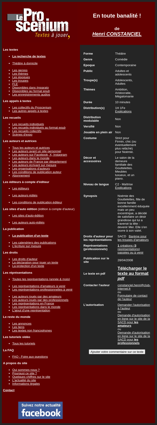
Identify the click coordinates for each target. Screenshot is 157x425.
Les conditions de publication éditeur (37, 202)
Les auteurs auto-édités (28, 222)
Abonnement (21, 175)
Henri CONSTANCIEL (117, 34)
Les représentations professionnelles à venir (42, 289)
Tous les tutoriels (23, 343)
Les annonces (21, 323)
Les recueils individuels (28, 124)
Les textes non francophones (32, 330)
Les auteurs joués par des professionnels (40, 300)
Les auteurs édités (24, 195)
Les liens (18, 327)
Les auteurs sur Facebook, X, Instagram (39, 154)
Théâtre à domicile (25, 63)
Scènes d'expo (22, 134)
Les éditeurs (20, 188)
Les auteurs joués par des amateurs (37, 296)
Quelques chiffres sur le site (31, 376)
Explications (123, 111)
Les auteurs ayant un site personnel (36, 151)
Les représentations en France (33, 303)
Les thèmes (20, 73)
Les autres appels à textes (30, 111)
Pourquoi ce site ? (24, 373)
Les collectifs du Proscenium (31, 107)
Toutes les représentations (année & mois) (41, 279)
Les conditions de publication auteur (37, 172)
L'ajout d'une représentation (31, 310)
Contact (9, 390)
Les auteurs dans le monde (30, 158)
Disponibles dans (30, 87)
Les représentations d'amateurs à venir (38, 286)
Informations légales (26, 383)
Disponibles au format (31, 91)
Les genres (20, 70)
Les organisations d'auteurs (31, 168)
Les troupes (20, 80)
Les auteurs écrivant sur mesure (34, 165)
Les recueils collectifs (26, 131)
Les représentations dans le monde (36, 307)
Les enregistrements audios (31, 94)
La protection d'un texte (28, 266)
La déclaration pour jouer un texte (35, 262)
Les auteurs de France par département (39, 161)
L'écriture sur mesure (26, 246)
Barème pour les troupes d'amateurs (133, 238)
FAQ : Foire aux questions (30, 356)
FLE (15, 84)
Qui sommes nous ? (26, 370)
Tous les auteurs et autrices (31, 147)
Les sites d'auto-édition (28, 215)
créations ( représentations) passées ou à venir (131, 249)
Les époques (21, 77)
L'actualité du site (24, 380)
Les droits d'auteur (24, 259)
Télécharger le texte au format (133, 273)
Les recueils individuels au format (38, 127)
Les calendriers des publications (34, 242)
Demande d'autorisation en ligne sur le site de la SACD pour (134, 320)
